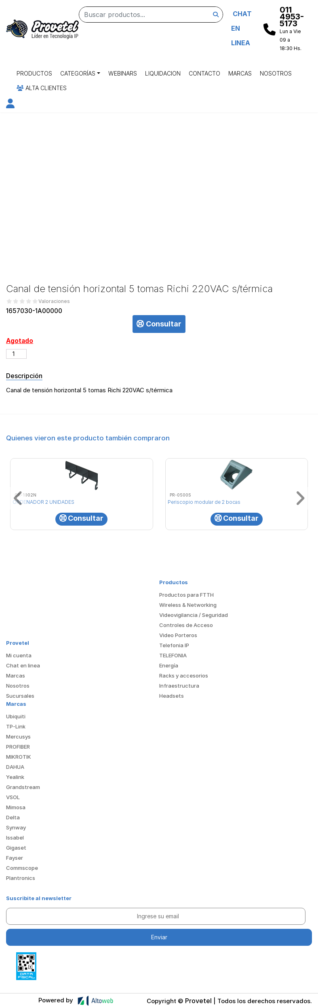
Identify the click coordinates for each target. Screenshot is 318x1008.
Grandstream (23, 787)
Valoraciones (54, 301)
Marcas (240, 73)
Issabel (15, 837)
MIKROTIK (18, 756)
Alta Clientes (42, 87)
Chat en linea (23, 665)
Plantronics (20, 878)
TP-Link (15, 726)
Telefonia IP (174, 645)
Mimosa (15, 807)
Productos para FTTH (186, 594)
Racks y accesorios (183, 675)
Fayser (14, 857)
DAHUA (15, 767)
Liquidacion (163, 73)
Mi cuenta (19, 655)
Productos (34, 73)
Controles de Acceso (186, 625)
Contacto (204, 73)
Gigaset (16, 847)
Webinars (122, 73)
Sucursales (20, 695)
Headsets (171, 695)
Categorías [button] (77, 73)
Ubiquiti (15, 716)
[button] (10, 105)
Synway (16, 827)
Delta (13, 817)
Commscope (22, 868)
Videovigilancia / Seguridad (193, 615)
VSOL (13, 797)
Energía (168, 665)
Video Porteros (178, 635)
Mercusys (18, 736)
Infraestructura (179, 685)
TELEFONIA (173, 655)
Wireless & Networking (188, 605)
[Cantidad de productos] (16, 354)
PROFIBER (18, 746)
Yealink (15, 777)
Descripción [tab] (24, 376)
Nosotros (276, 73)
